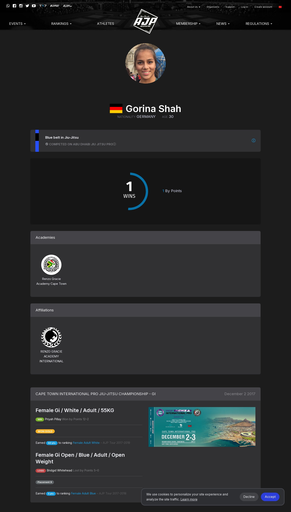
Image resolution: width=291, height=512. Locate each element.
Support (230, 6)
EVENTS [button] (17, 24)
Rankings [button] (61, 24)
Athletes (105, 24)
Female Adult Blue (98, 493)
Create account (263, 6)
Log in (244, 6)
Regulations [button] (259, 24)
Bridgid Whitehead (59, 470)
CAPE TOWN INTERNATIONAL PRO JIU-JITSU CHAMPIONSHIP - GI (96, 394)
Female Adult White (101, 443)
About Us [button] (193, 6)
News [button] (223, 24)
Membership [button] (188, 24)
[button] (280, 7)
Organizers (213, 6)
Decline (249, 497)
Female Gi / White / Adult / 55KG (75, 410)
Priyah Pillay (53, 419)
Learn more (188, 499)
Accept (270, 497)
